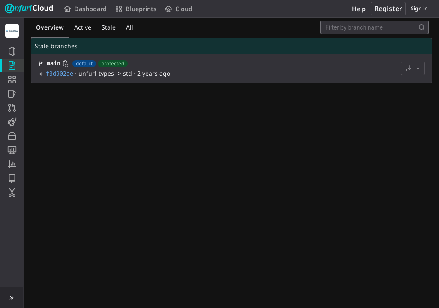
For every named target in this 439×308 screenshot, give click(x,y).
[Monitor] (11, 150)
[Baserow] (12, 31)
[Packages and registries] (11, 136)
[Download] (413, 68)
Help (359, 9)
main (53, 63)
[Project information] (11, 51)
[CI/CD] (11, 122)
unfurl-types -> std (105, 73)
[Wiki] (11, 178)
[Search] (422, 27)
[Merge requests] (11, 108)
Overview (50, 27)
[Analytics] (11, 164)
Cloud (178, 9)
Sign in (419, 8)
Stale (109, 27)
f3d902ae (59, 74)
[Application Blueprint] (11, 79)
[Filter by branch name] (367, 27)
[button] (12, 297)
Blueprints (135, 9)
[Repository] (11, 65)
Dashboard (85, 9)
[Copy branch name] (65, 64)
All (129, 27)
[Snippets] (11, 192)
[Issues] (11, 94)
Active (82, 27)
